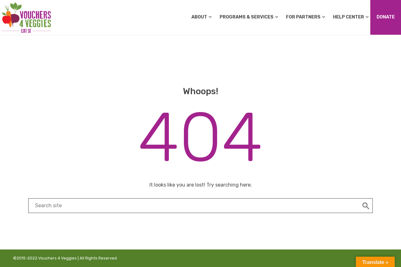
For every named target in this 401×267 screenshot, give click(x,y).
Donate (386, 17)
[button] (366, 205)
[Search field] (193, 205)
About (201, 17)
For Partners (305, 17)
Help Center (351, 17)
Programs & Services (249, 17)
